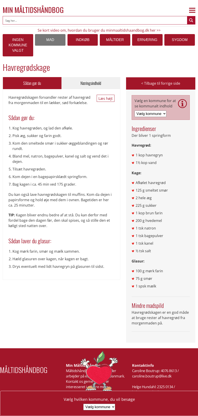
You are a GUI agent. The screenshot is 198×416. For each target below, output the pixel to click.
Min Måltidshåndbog (33, 9)
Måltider (115, 40)
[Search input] (95, 20)
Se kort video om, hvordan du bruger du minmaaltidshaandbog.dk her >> (99, 30)
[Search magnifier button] (191, 20)
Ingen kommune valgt (18, 45)
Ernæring (147, 40)
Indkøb (82, 40)
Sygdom (180, 40)
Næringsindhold (90, 83)
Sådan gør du (32, 83)
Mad (50, 40)
